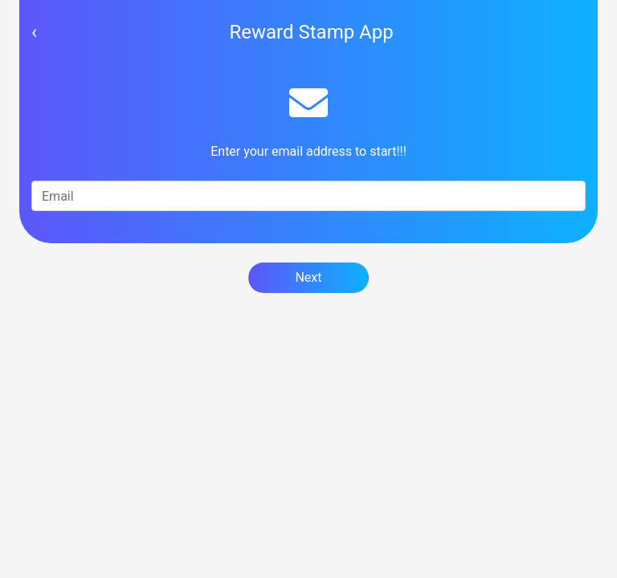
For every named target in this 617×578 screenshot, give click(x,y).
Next (308, 277)
